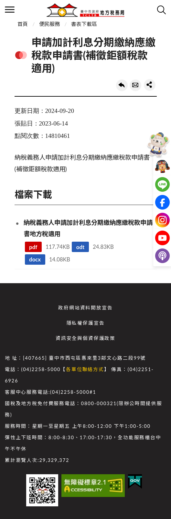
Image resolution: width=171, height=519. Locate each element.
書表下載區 (84, 24)
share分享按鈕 (149, 85)
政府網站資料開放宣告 (85, 307)
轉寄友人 (135, 85)
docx (35, 259)
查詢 (161, 9)
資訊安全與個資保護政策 (85, 338)
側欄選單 (10, 9)
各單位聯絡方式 (85, 369)
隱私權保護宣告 (86, 323)
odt (80, 247)
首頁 (22, 24)
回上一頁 (122, 85)
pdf (33, 247)
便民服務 (49, 24)
